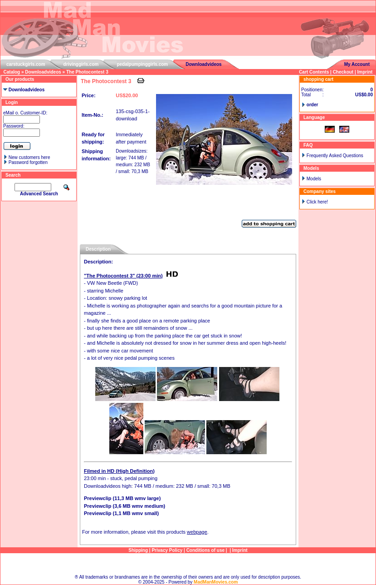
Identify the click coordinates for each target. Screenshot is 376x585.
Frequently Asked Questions (335, 155)
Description (98, 249)
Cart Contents (314, 71)
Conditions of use (205, 550)
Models (314, 178)
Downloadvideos (203, 64)
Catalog (12, 71)
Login (11, 102)
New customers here (29, 157)
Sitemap (188, 563)
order (312, 104)
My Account (357, 64)
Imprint (365, 71)
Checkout (343, 71)
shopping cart (318, 79)
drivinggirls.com (81, 64)
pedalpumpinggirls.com (142, 64)
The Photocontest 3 (87, 71)
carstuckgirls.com (25, 64)
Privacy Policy (166, 550)
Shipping (138, 550)
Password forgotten (28, 162)
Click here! (317, 201)
